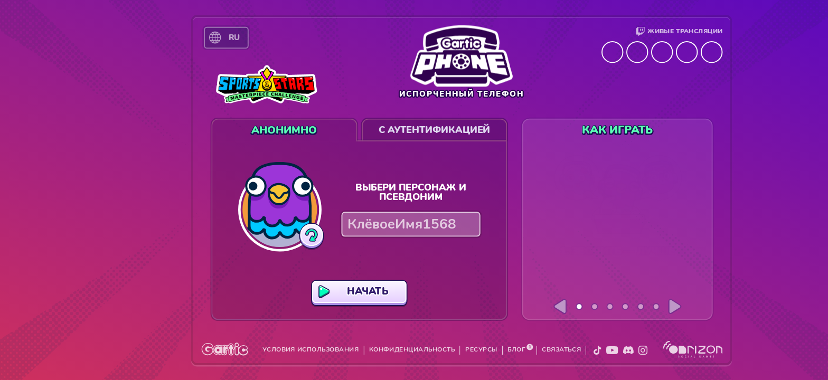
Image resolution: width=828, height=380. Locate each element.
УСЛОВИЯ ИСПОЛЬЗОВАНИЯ (310, 350)
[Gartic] (225, 348)
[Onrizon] (693, 349)
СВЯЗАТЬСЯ (561, 350)
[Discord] (628, 350)
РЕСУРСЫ (481, 350)
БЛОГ (516, 350)
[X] (597, 350)
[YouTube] (612, 350)
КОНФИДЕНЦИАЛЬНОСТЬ (412, 350)
